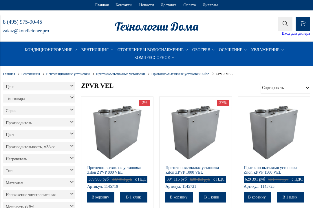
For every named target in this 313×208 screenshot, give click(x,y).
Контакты (124, 5)
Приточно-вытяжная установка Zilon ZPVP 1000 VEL (192, 170)
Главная (102, 5)
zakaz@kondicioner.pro (26, 31)
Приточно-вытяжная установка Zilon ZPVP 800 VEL (114, 170)
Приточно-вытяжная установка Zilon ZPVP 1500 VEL (270, 170)
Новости (146, 5)
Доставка (169, 5)
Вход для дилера (296, 33)
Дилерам (210, 5)
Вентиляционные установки (67, 74)
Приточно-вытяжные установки (120, 74)
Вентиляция (30, 74)
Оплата (189, 5)
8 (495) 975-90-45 (22, 22)
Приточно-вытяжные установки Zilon (180, 74)
